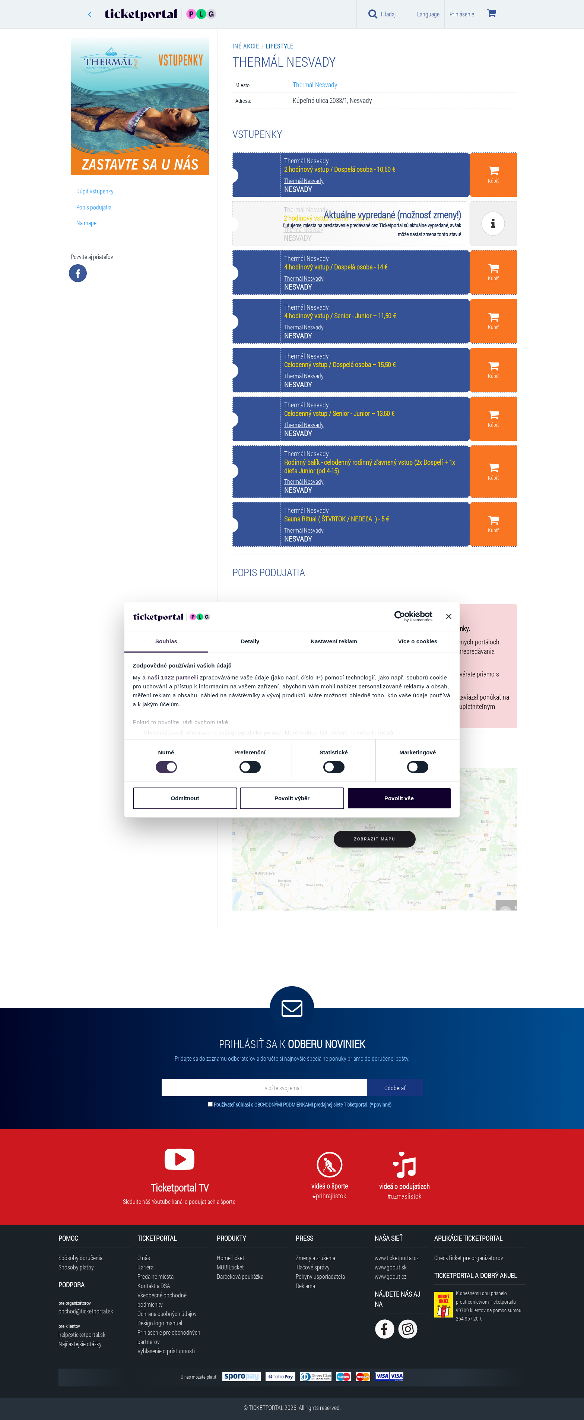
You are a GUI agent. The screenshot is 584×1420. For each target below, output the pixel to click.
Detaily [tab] (250, 641)
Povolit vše (399, 798)
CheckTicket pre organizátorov (468, 1258)
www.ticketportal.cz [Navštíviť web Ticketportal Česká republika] (397, 1258)
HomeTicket (230, 1258)
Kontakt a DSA (153, 1286)
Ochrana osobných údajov (167, 1314)
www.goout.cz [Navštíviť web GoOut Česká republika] (390, 1276)
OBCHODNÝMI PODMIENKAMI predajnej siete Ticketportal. (311, 1104)
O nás (143, 1258)
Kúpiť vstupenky (95, 191)
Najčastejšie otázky (80, 1344)
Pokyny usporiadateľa (320, 1276)
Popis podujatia (93, 207)
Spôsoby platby (76, 1267)
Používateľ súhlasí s (302, 1104)
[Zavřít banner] (448, 616)
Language (428, 14)
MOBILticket (230, 1267)
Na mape (86, 223)
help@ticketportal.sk (81, 1334)
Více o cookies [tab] (418, 641)
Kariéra (145, 1267)
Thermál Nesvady (315, 85)
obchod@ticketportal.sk (85, 1311)
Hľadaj (382, 14)
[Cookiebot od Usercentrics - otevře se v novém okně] (399, 616)
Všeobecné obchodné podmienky (162, 1299)
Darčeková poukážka (240, 1276)
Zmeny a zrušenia (315, 1258)
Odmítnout (185, 798)
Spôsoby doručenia (80, 1258)
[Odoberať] (395, 1087)
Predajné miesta (155, 1276)
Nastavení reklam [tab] (334, 641)
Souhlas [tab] (166, 641)
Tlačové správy (313, 1267)
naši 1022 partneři (173, 677)
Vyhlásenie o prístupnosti (166, 1351)
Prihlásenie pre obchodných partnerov (168, 1336)
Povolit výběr (292, 798)
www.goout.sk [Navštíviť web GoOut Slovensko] (391, 1267)
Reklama (305, 1286)
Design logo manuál (159, 1323)
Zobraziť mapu (374, 839)
